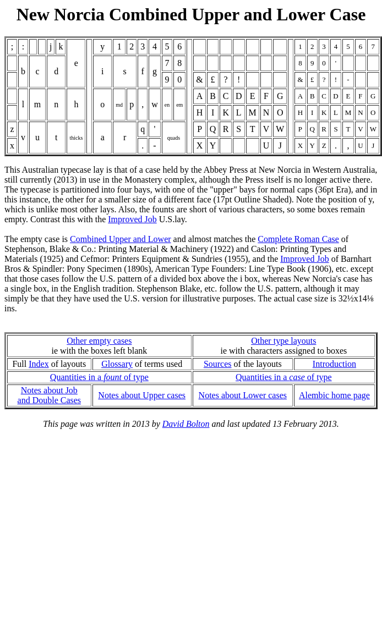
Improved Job (132, 219)
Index (38, 364)
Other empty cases (99, 340)
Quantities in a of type (99, 377)
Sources (218, 364)
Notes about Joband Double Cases (49, 395)
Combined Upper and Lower (120, 239)
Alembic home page (334, 395)
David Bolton (186, 423)
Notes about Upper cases (141, 395)
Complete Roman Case (298, 239)
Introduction (334, 364)
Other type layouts (283, 340)
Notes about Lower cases (243, 395)
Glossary (117, 364)
